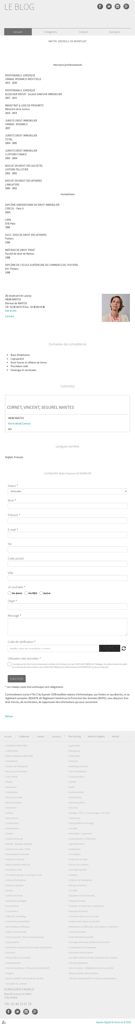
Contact (83, 32)
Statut (12, 486)
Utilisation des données (23, 658)
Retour (9, 716)
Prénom (13, 515)
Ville (10, 573)
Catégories (50, 32)
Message (13, 615)
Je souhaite (15, 587)
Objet (11, 601)
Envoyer (16, 678)
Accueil (18, 32)
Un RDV (32, 593)
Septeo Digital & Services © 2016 (113, 1022)
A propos (114, 32)
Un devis (17, 593)
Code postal (16, 558)
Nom (11, 500)
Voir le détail (14, 423)
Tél (10, 544)
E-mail (12, 530)
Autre (46, 593)
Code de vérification (20, 642)
